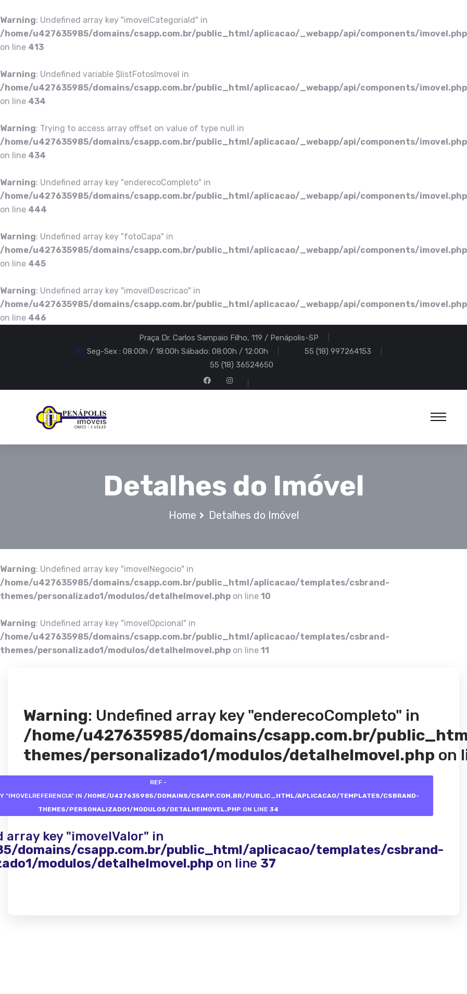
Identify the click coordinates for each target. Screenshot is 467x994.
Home (182, 515)
